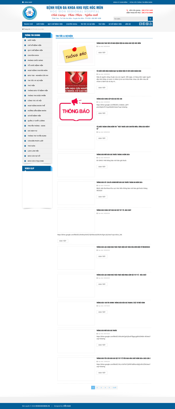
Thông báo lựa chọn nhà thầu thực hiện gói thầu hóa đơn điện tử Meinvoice (123, 247)
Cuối (114, 387)
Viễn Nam (67, 406)
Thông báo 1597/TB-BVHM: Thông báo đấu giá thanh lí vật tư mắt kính (121, 303)
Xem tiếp (101, 52)
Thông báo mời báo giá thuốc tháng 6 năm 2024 (113, 154)
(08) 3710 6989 (147, 13)
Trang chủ (28, 24)
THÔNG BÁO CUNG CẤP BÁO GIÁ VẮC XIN (109, 99)
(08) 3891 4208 (96, 18)
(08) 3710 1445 (147, 10)
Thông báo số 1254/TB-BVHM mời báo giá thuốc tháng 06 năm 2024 (119, 182)
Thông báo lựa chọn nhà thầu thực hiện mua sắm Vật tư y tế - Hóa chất (121, 275)
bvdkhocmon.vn (43, 406)
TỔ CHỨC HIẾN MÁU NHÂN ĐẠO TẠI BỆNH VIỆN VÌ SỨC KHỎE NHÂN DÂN (119, 71)
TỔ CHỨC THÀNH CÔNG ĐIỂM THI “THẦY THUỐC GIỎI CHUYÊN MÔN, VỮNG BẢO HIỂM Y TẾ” (123, 128)
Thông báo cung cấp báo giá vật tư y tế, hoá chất (114, 210)
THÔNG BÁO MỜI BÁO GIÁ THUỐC (107, 330)
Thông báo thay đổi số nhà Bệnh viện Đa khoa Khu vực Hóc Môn (119, 43)
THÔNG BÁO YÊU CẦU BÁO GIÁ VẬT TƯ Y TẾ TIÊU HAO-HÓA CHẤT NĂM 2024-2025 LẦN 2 (123, 358)
